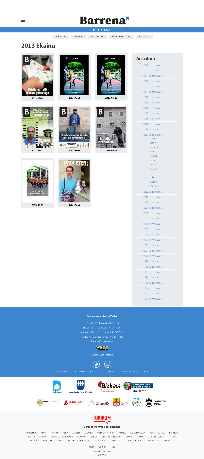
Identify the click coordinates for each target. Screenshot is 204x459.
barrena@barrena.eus (102, 341)
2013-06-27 (111, 97)
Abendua (153, 186)
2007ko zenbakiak (152, 218)
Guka (141, 437)
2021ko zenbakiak (152, 92)
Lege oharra (79, 371)
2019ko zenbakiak (152, 102)
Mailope (47, 440)
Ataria (122, 433)
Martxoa (153, 147)
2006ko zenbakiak (152, 224)
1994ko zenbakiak (152, 288)
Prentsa (102, 29)
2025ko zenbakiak (152, 70)
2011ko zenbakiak (152, 197)
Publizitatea (96, 371)
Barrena (60, 36)
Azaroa (153, 181)
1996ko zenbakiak (152, 277)
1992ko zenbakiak (152, 299)
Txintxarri (115, 440)
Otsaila (152, 143)
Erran (42, 437)
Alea (65, 433)
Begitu (31, 437)
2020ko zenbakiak (152, 97)
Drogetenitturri (121, 36)
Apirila (152, 151)
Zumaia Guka (152, 440)
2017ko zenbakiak (152, 113)
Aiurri (55, 433)
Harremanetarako (129, 371)
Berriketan (97, 36)
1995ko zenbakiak (152, 282)
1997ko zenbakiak (152, 272)
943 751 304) (114, 327)
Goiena (93, 437)
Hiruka (173, 437)
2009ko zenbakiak (152, 207)
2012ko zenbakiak (152, 191)
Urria (151, 177)
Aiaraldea (30, 433)
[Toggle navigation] (23, 20)
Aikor (44, 433)
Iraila (151, 173)
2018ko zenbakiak (152, 108)
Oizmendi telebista (78, 440)
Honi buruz (62, 371)
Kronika (34, 440)
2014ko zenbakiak (152, 129)
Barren (78, 36)
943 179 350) (113, 323)
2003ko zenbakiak (152, 240)
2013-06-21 (37, 150)
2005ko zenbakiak (152, 229)
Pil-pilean (144, 36)
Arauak (111, 371)
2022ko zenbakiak (152, 86)
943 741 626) (117, 332)
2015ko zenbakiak (152, 124)
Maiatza (153, 155)
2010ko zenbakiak (152, 202)
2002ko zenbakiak (152, 245)
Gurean (102, 447)
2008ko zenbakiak (152, 213)
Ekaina (152, 160)
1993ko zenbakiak (152, 293)
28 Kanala (169, 440)
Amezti (76, 433)
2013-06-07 (111, 150)
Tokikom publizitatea (102, 451)
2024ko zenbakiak (152, 76)
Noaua (60, 440)
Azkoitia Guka (157, 433)
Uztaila (152, 164)
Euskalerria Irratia (62, 437)
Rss (146, 371)
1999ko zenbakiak (152, 261)
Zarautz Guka (133, 440)
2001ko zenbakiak (152, 250)
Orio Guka (99, 440)
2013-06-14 (74, 150)
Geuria (81, 437)
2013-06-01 (37, 205)
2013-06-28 (37, 98)
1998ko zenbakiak (152, 266)
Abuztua (153, 168)
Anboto (88, 433)
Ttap (112, 447)
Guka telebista (156, 437)
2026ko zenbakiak (152, 65)
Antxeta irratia (105, 433)
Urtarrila (153, 138)
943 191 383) (116, 336)
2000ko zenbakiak (152, 256)
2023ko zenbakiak (152, 81)
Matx (91, 447)
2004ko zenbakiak (152, 234)
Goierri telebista (111, 437)
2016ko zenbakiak (152, 118)
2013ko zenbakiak (152, 134)
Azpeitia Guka (137, 433)
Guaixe (129, 437)
